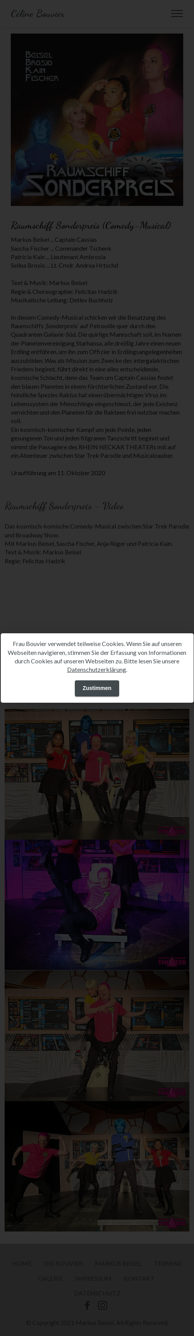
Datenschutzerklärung (96, 669)
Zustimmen (97, 688)
